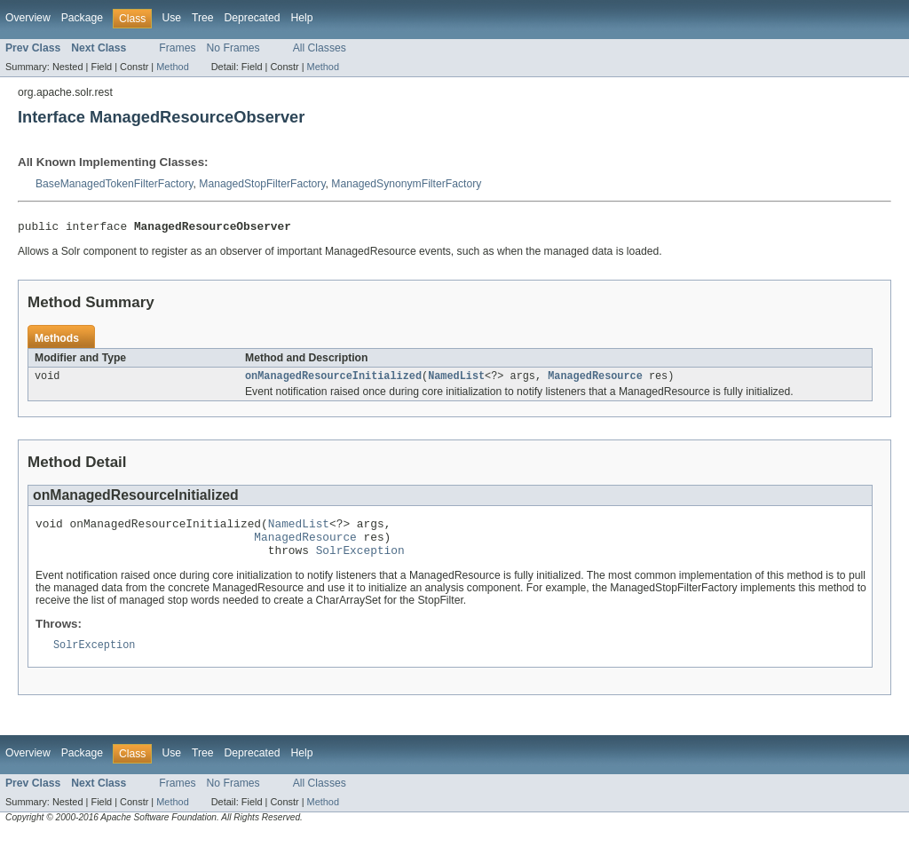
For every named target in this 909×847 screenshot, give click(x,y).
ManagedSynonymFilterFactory (406, 184)
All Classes (319, 48)
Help (301, 18)
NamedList (456, 380)
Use (171, 18)
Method (172, 66)
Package (82, 18)
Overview (28, 18)
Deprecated (253, 18)
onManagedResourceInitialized (333, 380)
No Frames (233, 48)
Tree (203, 18)
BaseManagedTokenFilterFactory (114, 184)
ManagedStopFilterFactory (262, 184)
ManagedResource (595, 380)
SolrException (360, 562)
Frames (177, 48)
